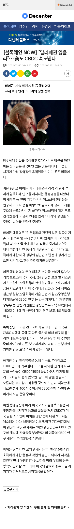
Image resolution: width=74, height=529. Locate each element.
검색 (68, 15)
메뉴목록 (6, 15)
